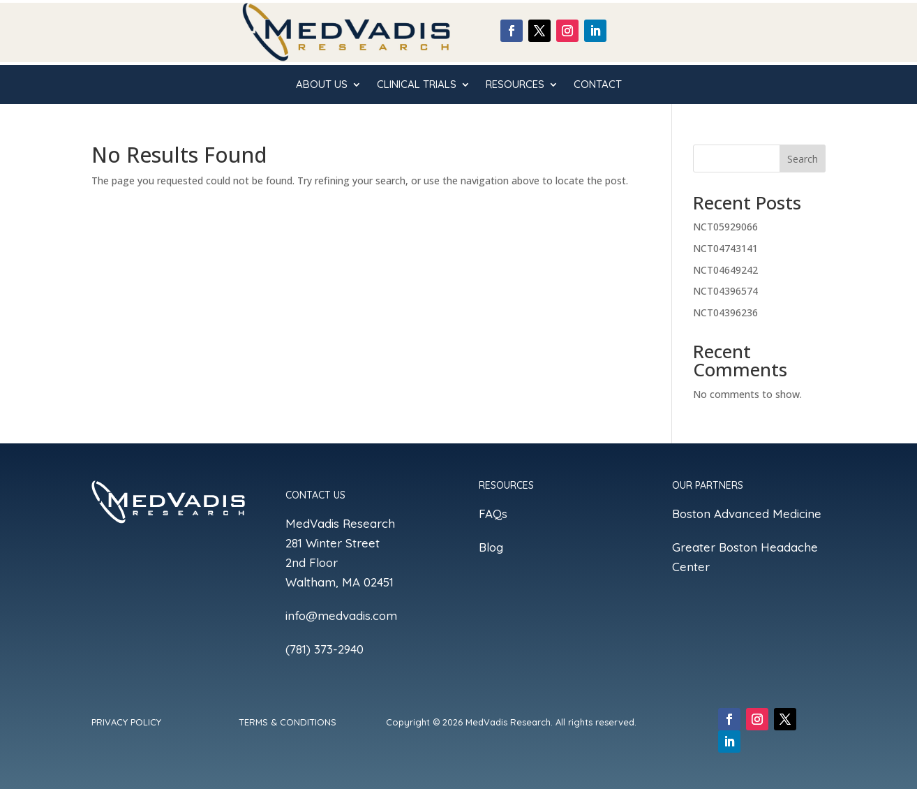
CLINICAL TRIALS (416, 85)
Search (802, 158)
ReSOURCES (515, 85)
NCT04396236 (725, 312)
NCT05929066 (725, 226)
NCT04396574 (725, 290)
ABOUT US (322, 85)
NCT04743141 (725, 248)
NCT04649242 (725, 269)
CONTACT (598, 85)
